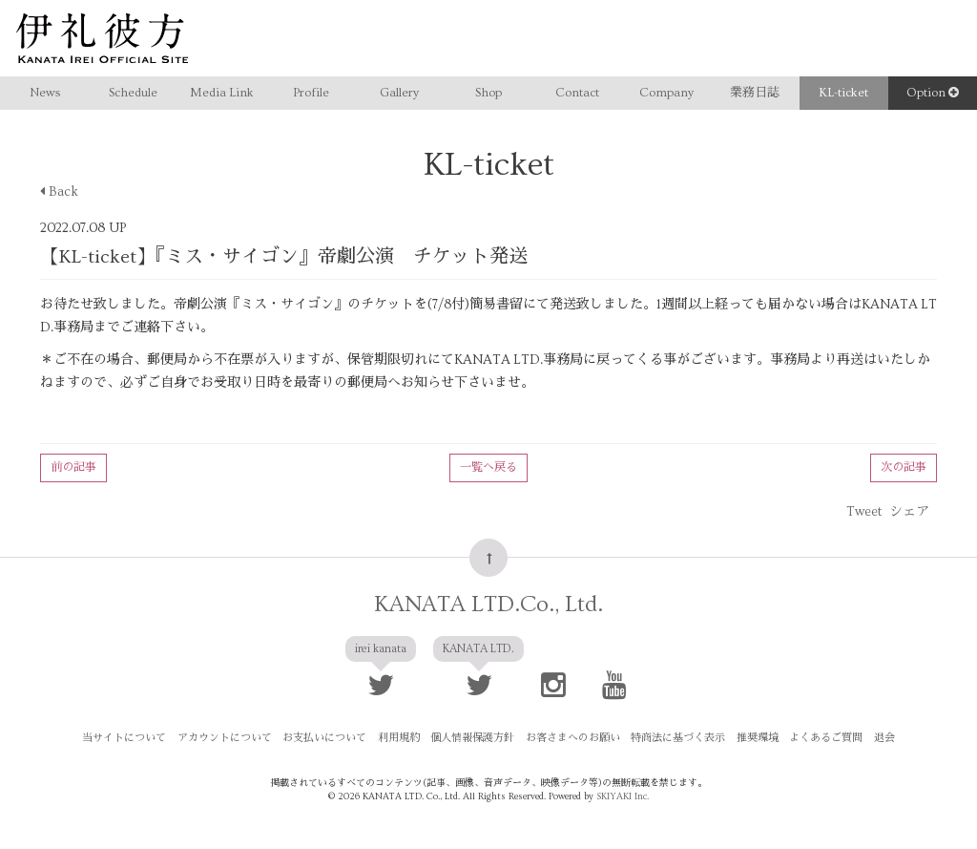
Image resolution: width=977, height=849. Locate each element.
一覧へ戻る (488, 467)
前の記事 (73, 467)
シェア (909, 512)
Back (59, 192)
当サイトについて (127, 738)
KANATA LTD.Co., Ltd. (488, 604)
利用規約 (400, 738)
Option (932, 92)
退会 (882, 738)
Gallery (399, 92)
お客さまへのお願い (573, 738)
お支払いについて (326, 738)
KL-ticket (843, 92)
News (45, 92)
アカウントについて (226, 738)
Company (666, 92)
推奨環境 (757, 738)
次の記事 (903, 467)
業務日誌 (755, 92)
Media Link (222, 92)
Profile (311, 92)
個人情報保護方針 (473, 738)
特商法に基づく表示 (678, 738)
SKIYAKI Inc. (622, 796)
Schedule (133, 92)
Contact (577, 92)
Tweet (864, 512)
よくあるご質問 (825, 738)
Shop (488, 92)
